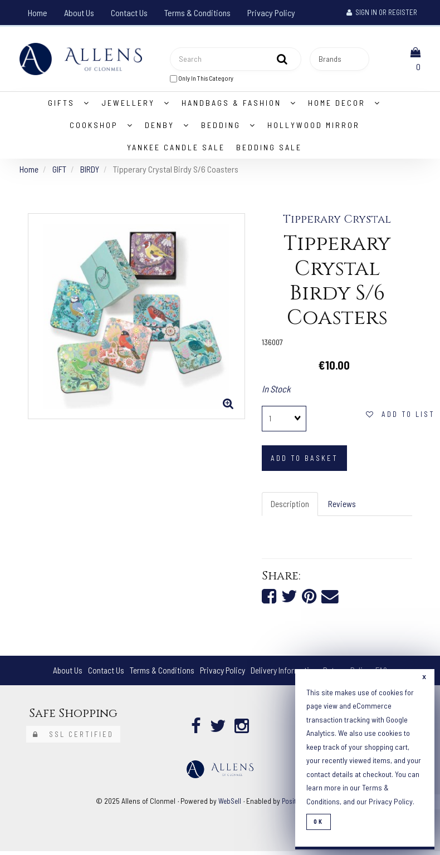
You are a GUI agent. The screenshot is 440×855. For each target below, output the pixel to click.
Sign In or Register (381, 12)
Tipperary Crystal (337, 222)
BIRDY (90, 171)
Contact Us (129, 12)
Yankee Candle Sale (176, 149)
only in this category (201, 79)
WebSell (229, 804)
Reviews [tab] (343, 506)
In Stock (276, 391)
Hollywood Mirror (313, 127)
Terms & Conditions (197, 12)
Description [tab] (290, 506)
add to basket (304, 460)
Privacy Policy (271, 12)
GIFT (60, 171)
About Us (79, 12)
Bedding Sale (269, 149)
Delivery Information (285, 674)
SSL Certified (73, 738)
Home (37, 12)
